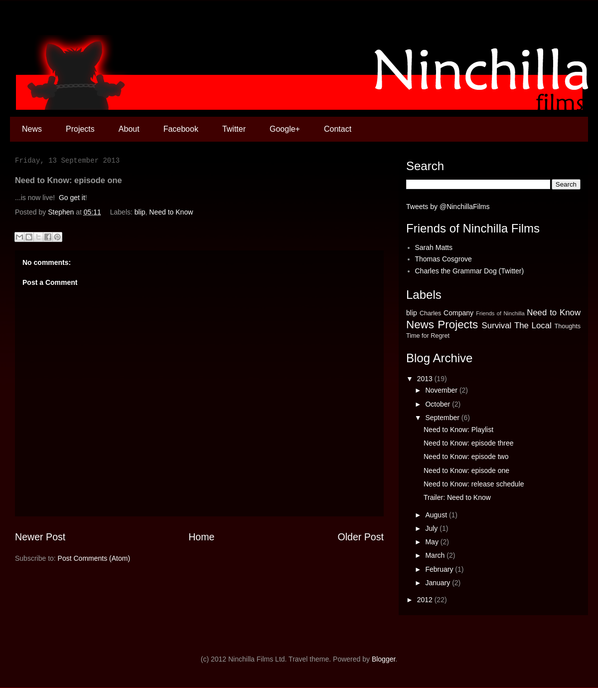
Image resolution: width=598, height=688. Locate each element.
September (443, 418)
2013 (426, 379)
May (432, 542)
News (32, 129)
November (442, 390)
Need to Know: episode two (466, 456)
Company (458, 313)
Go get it (72, 198)
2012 (426, 600)
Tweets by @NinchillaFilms (447, 207)
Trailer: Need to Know (457, 497)
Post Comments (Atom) (94, 558)
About (129, 129)
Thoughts (567, 326)
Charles (430, 313)
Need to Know (171, 212)
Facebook (180, 129)
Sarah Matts (433, 247)
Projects (80, 129)
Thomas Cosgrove (443, 259)
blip (140, 212)
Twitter (234, 129)
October (438, 404)
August (436, 515)
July (432, 528)
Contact (337, 129)
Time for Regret (427, 335)
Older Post (360, 536)
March (436, 555)
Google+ (285, 129)
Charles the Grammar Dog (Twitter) (469, 271)
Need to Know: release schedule (474, 484)
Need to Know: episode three (469, 443)
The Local (533, 325)
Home (201, 536)
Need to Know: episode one (466, 470)
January (438, 583)
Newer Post (40, 536)
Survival (497, 325)
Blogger (383, 659)
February (440, 569)
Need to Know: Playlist (458, 430)
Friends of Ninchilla (500, 313)
